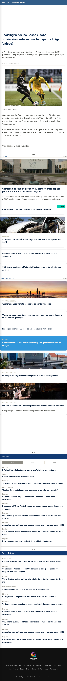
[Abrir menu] (3, 2)
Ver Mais (64, 156)
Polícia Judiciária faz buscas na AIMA (18, 477)
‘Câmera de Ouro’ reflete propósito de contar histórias (26, 304)
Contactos (57, 665)
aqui (9, 146)
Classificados (47, 665)
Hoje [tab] (12, 462)
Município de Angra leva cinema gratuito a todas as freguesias (30, 376)
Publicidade (37, 665)
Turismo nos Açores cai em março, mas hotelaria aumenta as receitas (32, 483)
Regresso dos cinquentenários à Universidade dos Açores (27, 209)
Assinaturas (54, 669)
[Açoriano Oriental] (33, 660)
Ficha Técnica (13, 669)
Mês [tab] (54, 462)
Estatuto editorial (25, 665)
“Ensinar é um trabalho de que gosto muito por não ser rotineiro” (30, 490)
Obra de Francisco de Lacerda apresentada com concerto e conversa (33, 406)
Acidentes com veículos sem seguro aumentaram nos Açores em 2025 (33, 525)
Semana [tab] (33, 462)
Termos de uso (25, 669)
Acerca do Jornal (11, 665)
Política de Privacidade (40, 669)
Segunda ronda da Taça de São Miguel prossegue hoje (25, 589)
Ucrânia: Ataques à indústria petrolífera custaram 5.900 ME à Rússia (31, 561)
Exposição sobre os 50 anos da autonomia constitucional (27, 329)
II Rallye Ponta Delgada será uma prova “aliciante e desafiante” (29, 470)
